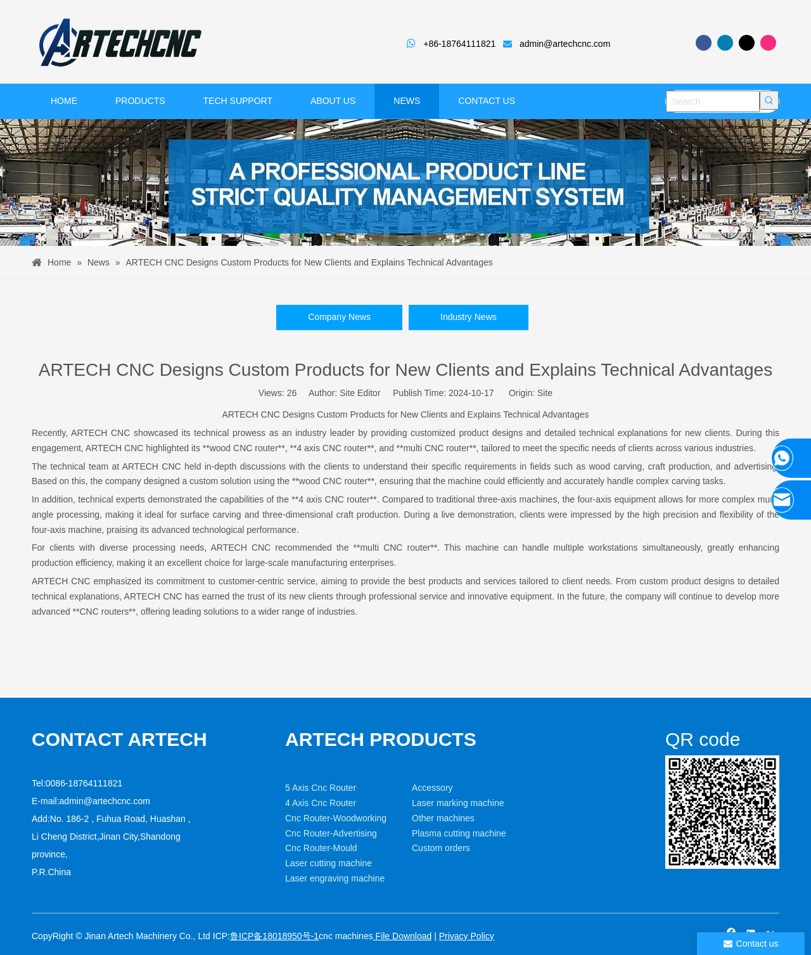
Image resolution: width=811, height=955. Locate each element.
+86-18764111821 (459, 44)
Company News (339, 317)
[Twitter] (747, 43)
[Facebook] (704, 43)
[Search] (713, 101)
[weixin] (675, 765)
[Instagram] (768, 43)
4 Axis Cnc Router (320, 803)
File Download (402, 936)
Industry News (468, 317)
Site (544, 393)
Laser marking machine (458, 803)
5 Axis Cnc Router (320, 788)
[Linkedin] (725, 43)
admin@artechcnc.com (565, 44)
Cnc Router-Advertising (331, 833)
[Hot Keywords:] (769, 100)
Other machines (443, 818)
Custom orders (441, 848)
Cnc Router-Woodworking (335, 818)
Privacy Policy (466, 936)
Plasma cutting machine (459, 833)
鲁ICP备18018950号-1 (274, 936)
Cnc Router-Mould (321, 848)
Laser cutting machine (328, 863)
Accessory (432, 788)
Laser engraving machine (335, 878)
